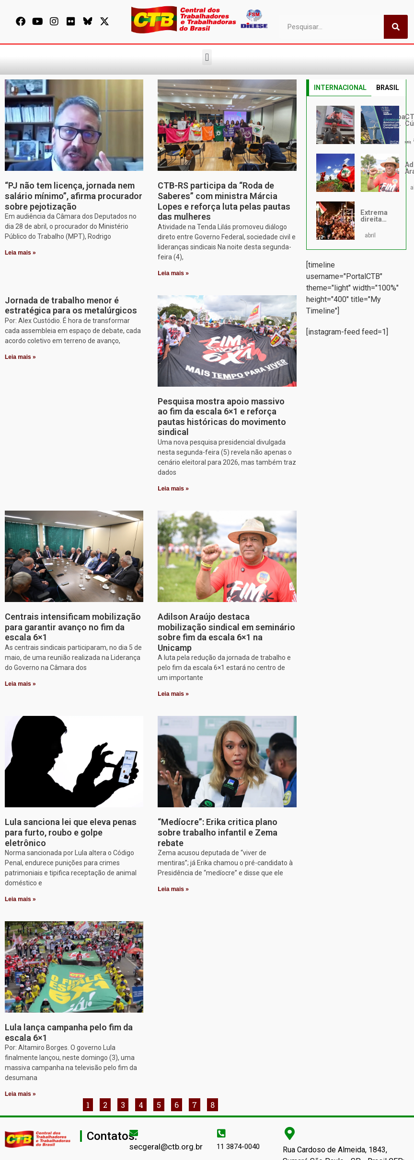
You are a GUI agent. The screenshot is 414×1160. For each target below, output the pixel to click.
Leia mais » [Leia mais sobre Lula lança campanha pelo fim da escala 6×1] (20, 1094)
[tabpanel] (356, 172)
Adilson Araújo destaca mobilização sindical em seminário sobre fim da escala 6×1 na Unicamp (226, 632)
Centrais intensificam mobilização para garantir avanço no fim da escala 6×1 (73, 627)
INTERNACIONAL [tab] (340, 87)
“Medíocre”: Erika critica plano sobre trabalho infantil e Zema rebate (217, 832)
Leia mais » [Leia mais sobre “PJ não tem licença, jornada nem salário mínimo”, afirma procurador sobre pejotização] (20, 252)
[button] (206, 57)
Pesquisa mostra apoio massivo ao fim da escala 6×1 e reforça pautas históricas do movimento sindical (222, 416)
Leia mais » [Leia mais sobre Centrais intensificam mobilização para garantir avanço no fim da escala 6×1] (20, 683)
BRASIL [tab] (387, 87)
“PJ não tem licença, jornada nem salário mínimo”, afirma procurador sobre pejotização (73, 195)
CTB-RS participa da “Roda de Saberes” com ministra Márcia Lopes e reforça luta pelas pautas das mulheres (224, 201)
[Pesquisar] (396, 27)
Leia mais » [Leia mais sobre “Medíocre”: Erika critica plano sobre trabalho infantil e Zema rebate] (173, 889)
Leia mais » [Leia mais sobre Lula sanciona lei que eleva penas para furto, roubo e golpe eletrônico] (20, 899)
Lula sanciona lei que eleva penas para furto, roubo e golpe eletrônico (71, 832)
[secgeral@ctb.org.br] (133, 1132)
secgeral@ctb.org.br (166, 1146)
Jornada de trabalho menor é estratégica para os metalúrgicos (71, 305)
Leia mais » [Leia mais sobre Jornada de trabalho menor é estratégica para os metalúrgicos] (20, 357)
